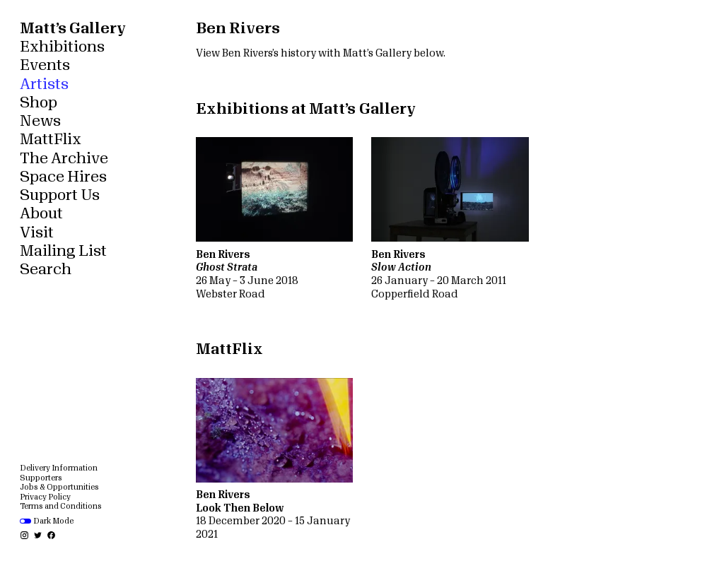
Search (45, 269)
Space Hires (63, 177)
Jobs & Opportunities (59, 487)
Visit (37, 232)
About (41, 213)
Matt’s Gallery (73, 28)
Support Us (60, 195)
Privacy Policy (45, 497)
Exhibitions (62, 47)
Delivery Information (59, 468)
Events (45, 65)
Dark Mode (47, 521)
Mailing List (63, 251)
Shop (38, 102)
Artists (44, 84)
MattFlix (50, 139)
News (40, 121)
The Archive (64, 158)
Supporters (41, 478)
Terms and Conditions (61, 506)
